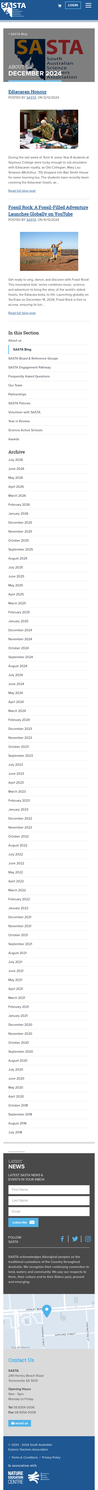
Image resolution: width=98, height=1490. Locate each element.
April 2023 (16, 783)
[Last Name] (49, 1200)
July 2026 (15, 460)
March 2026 (17, 496)
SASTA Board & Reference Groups (33, 358)
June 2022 (16, 863)
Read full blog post (22, 191)
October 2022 (18, 836)
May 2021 (15, 980)
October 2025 (18, 540)
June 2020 (16, 1078)
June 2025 (16, 576)
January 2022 (18, 908)
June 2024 (16, 684)
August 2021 (17, 953)
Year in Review (19, 421)
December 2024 (20, 630)
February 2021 (18, 1007)
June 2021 (15, 971)
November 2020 (20, 1034)
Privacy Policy (51, 1457)
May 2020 (15, 1087)
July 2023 (15, 765)
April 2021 (15, 989)
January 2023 (18, 809)
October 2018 (18, 1105)
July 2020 (15, 1070)
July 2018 (15, 1132)
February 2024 (19, 720)
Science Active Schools (25, 430)
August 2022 (17, 845)
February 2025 (19, 612)
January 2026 (18, 514)
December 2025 (20, 523)
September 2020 (20, 1052)
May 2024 (15, 693)
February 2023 (19, 800)
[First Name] (49, 1189)
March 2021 (16, 998)
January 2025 (18, 621)
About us (14, 340)
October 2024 (18, 648)
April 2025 (16, 594)
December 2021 (19, 917)
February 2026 (19, 505)
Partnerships (17, 394)
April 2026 (16, 487)
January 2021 (17, 1016)
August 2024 (17, 666)
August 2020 (17, 1061)
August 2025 (17, 558)
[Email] (49, 1211)
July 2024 (15, 675)
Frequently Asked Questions (29, 376)
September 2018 (20, 1114)
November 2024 (20, 639)
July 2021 (15, 962)
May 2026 (15, 478)
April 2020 (16, 1096)
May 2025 (15, 585)
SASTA (31, 98)
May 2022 (15, 872)
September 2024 (20, 657)
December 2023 (20, 729)
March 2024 (17, 711)
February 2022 (19, 899)
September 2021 (20, 944)
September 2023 (20, 756)
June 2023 (16, 774)
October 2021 (18, 935)
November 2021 (19, 926)
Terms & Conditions (24, 1457)
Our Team (15, 385)
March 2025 (17, 603)
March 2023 (17, 792)
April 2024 (16, 702)
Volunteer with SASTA (24, 412)
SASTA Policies (19, 403)
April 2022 (16, 881)
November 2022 (20, 827)
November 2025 (20, 531)
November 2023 (20, 738)
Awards (13, 439)
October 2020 (18, 1043)
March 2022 (17, 890)
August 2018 (17, 1123)
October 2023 (18, 747)
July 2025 (15, 567)
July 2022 (15, 854)
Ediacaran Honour (27, 92)
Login (73, 5)
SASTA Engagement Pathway (29, 367)
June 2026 (16, 469)
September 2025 (20, 549)
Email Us (19, 1423)
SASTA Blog (19, 34)
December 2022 (20, 818)
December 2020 (20, 1025)
